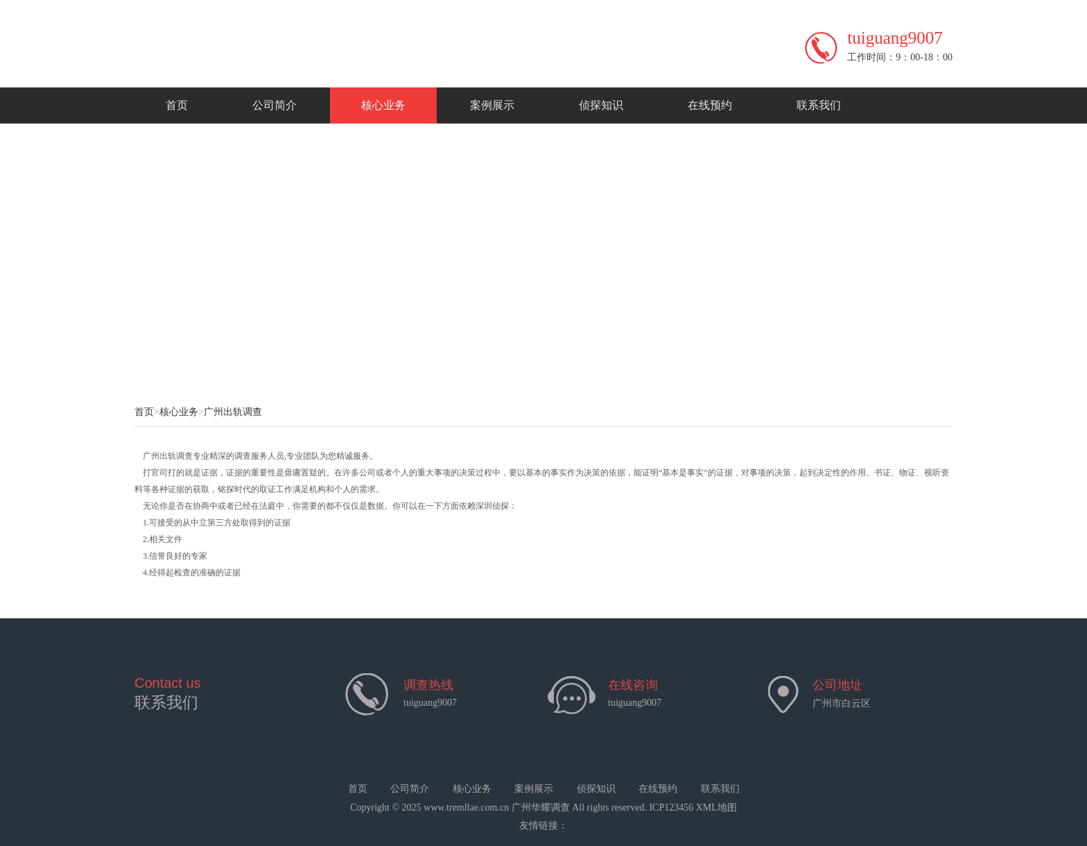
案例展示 (492, 105)
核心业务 (383, 105)
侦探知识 (601, 105)
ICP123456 (671, 807)
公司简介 (274, 105)
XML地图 (716, 807)
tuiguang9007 (634, 702)
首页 (177, 105)
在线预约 (710, 105)
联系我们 (819, 105)
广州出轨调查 (233, 412)
